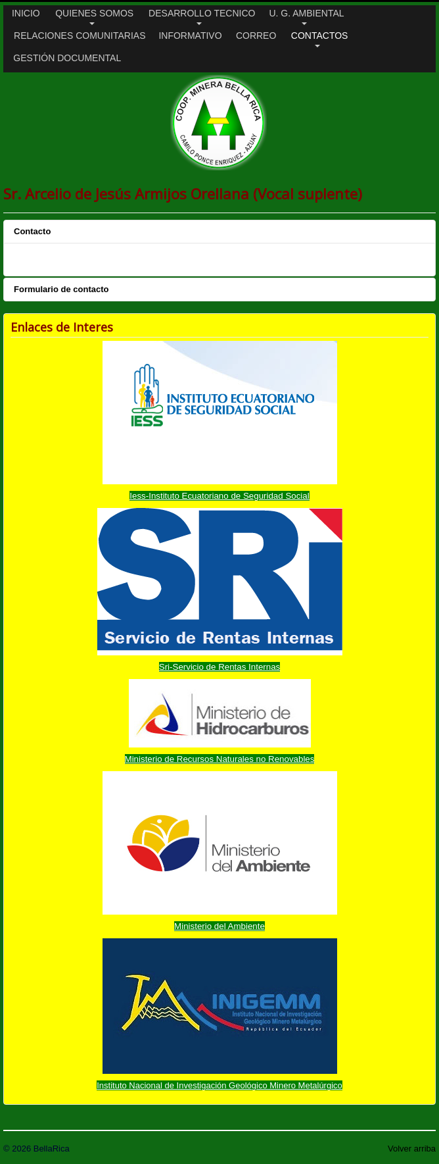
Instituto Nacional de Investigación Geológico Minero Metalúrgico (219, 1085)
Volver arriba (412, 1148)
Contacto (32, 231)
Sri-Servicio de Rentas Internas (219, 667)
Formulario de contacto (61, 289)
